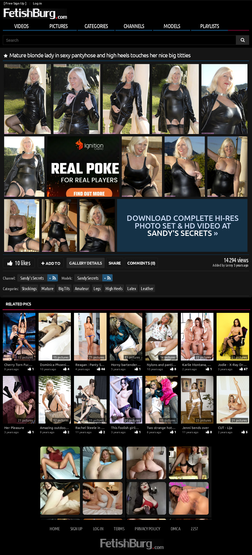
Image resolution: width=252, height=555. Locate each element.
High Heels (113, 288)
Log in (37, 3)
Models (172, 25)
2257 (194, 528)
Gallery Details (85, 262)
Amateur (82, 288)
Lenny (230, 265)
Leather (147, 288)
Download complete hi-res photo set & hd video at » (182, 225)
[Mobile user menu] (126, 25)
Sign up (76, 528)
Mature (47, 288)
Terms (119, 528)
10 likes (22, 262)
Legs (97, 288)
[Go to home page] (35, 14)
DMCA (175, 528)
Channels (134, 25)
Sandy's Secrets (32, 277)
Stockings (29, 288)
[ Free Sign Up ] (15, 3)
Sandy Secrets (87, 277)
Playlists (209, 25)
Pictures (58, 25)
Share (115, 262)
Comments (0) (141, 262)
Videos (21, 25)
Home (55, 528)
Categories (96, 25)
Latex (131, 288)
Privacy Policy (147, 528)
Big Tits (64, 288)
